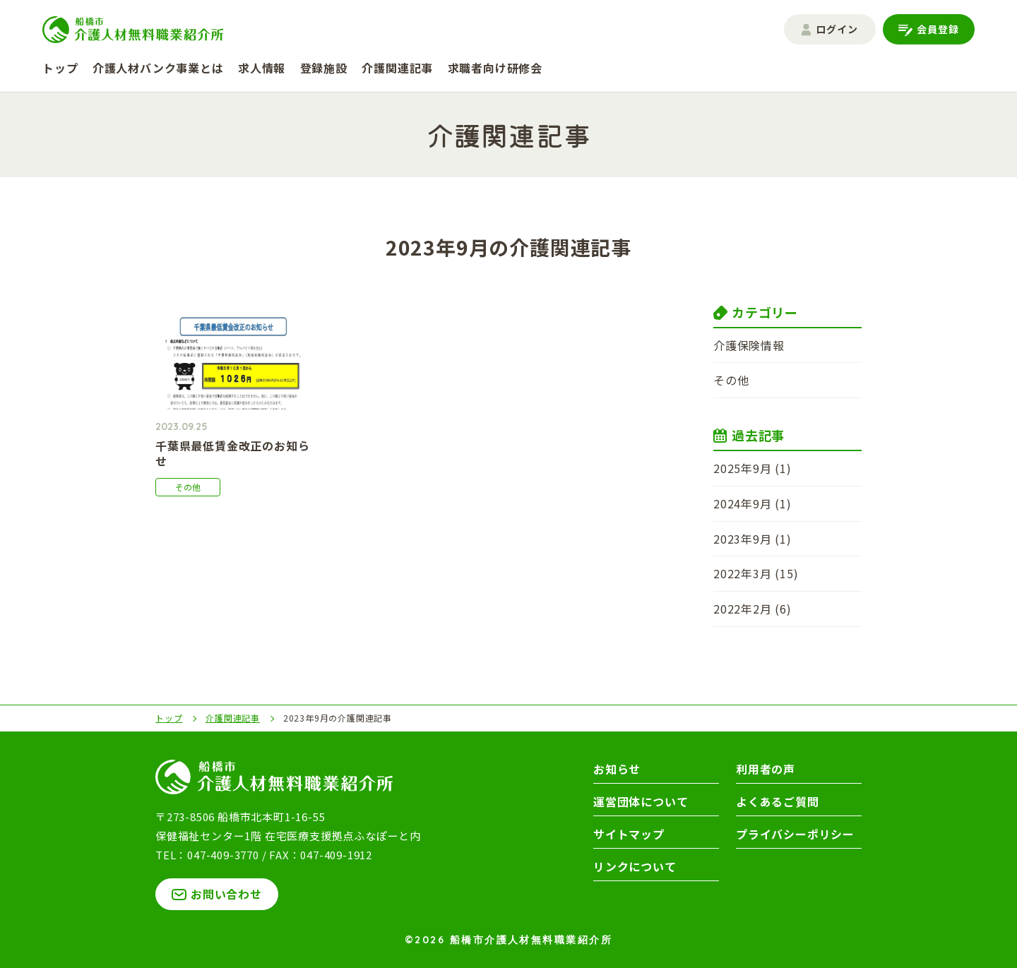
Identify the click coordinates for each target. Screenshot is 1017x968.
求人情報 (261, 67)
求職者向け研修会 (495, 67)
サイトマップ (629, 833)
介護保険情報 (749, 345)
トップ (60, 67)
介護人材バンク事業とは (158, 67)
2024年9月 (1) (752, 503)
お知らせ (617, 768)
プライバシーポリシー (795, 833)
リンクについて (635, 866)
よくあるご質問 (777, 801)
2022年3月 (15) (756, 573)
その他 (731, 379)
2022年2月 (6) (752, 608)
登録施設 (323, 67)
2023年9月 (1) (752, 538)
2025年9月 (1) (752, 468)
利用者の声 (765, 768)
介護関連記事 (397, 67)
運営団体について (640, 801)
